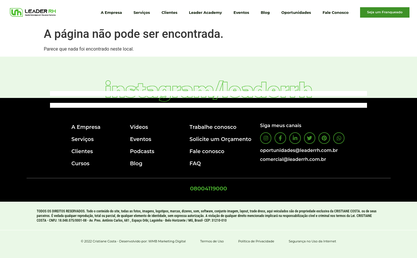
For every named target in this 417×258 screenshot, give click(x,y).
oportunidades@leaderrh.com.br (299, 150)
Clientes (169, 12)
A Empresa (111, 12)
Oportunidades (296, 12)
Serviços (142, 12)
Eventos (241, 12)
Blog (265, 12)
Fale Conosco (336, 12)
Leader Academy (205, 12)
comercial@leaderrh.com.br (293, 159)
